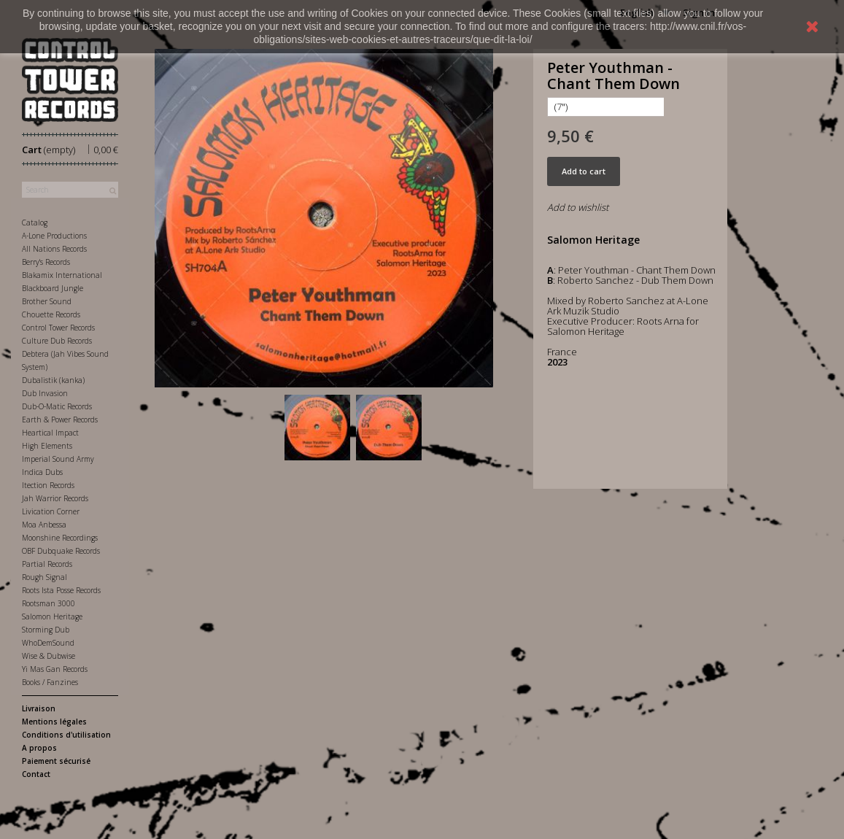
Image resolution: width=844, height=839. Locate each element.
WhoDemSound (48, 643)
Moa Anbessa (44, 524)
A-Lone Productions (54, 236)
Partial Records (47, 564)
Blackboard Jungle (52, 288)
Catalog (34, 222)
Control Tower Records (58, 327)
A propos (39, 748)
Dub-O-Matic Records (57, 406)
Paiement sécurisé (56, 761)
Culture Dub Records (57, 341)
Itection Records (48, 485)
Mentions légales (54, 721)
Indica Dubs (42, 472)
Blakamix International (62, 275)
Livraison (38, 708)
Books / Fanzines (50, 682)
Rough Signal (44, 577)
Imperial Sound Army (58, 459)
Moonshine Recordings (60, 538)
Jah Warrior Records (55, 498)
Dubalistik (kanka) (53, 380)
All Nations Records (54, 249)
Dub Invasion (45, 393)
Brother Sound (46, 301)
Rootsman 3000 (48, 603)
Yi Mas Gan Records (55, 669)
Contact (36, 774)
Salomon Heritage (52, 616)
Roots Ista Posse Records (61, 590)
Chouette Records (51, 314)
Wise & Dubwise (48, 656)
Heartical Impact (50, 433)
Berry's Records (46, 262)
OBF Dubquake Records (61, 551)
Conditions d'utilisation (66, 735)
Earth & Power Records (60, 419)
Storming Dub (45, 630)
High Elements (47, 446)
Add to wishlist (577, 207)
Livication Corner (51, 511)
